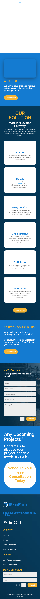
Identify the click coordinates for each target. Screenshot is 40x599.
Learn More (11, 98)
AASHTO (21, 184)
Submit (31, 419)
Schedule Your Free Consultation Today (20, 474)
